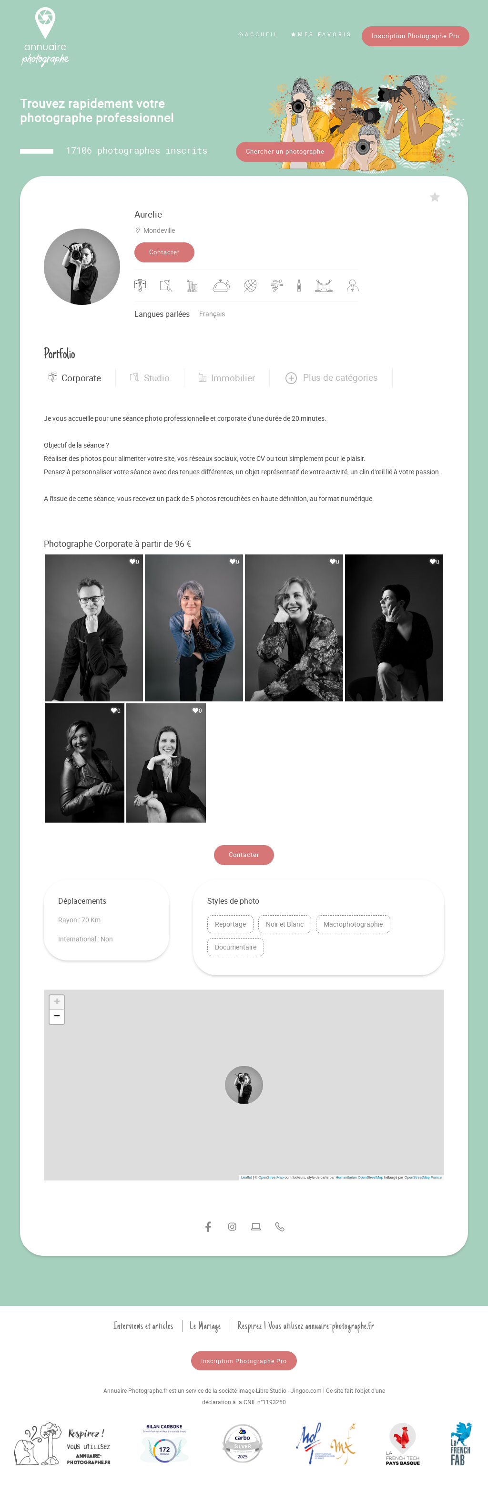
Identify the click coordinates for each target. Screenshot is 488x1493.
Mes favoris (321, 34)
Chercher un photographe (285, 151)
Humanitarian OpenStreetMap (359, 1177)
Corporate (75, 377)
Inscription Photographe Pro (415, 35)
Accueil (258, 34)
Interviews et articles (143, 1325)
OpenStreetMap (271, 1177)
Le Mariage (205, 1325)
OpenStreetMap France (423, 1177)
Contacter (164, 251)
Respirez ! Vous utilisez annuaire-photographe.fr (306, 1325)
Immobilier (227, 377)
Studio (150, 377)
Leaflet (246, 1177)
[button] (331, 377)
